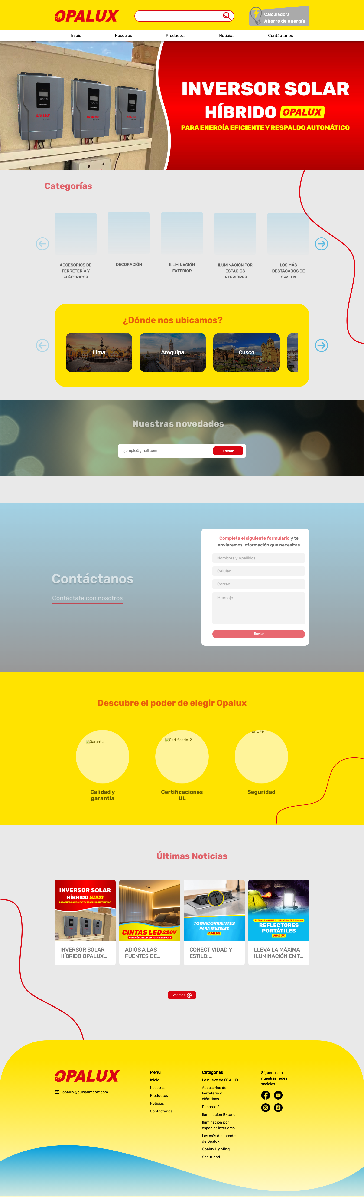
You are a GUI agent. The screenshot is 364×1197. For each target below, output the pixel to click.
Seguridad (211, 1157)
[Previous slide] (42, 243)
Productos (175, 35)
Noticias (226, 35)
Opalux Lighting (216, 1149)
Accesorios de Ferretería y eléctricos (214, 1093)
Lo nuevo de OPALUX (220, 1080)
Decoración (212, 1106)
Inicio (76, 35)
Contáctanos (280, 35)
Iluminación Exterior (219, 1114)
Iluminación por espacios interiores (218, 1125)
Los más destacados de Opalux (219, 1139)
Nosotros (123, 35)
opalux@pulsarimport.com (85, 1092)
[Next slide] (321, 243)
